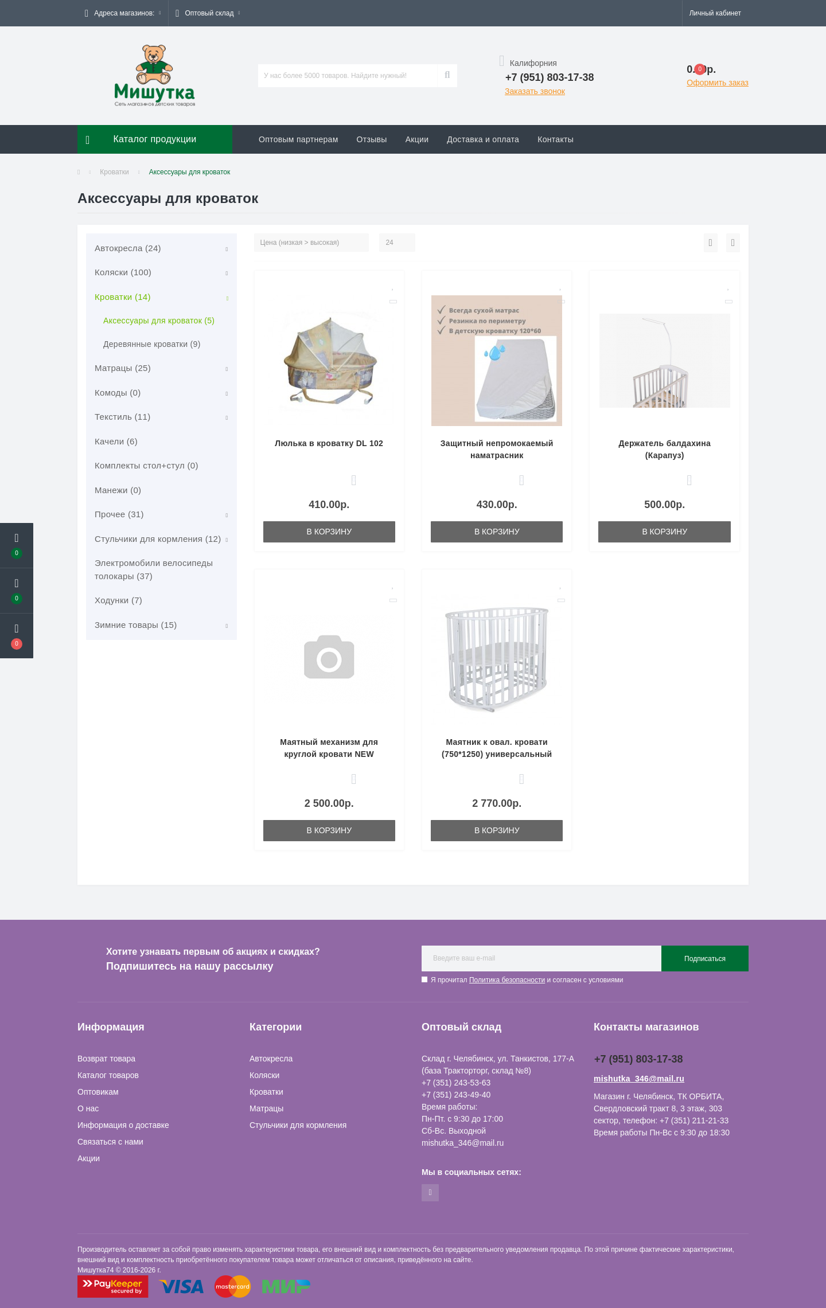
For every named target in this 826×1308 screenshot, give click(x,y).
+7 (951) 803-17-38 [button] (638, 1059)
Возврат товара (106, 1058)
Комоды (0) (118, 392)
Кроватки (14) (123, 297)
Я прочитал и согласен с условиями (527, 980)
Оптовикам (98, 1091)
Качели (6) (116, 441)
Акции (417, 139)
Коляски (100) (123, 272)
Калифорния (528, 63)
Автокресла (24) (128, 248)
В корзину (329, 531)
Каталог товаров (108, 1075)
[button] (122, 13)
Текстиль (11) (122, 416)
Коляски (264, 1075)
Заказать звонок (535, 91)
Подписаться (705, 959)
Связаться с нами (110, 1141)
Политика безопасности (507, 980)
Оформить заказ (718, 82)
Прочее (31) (119, 514)
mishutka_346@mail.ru (639, 1078)
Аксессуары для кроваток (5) (159, 320)
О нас (88, 1108)
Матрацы (266, 1108)
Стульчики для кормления (298, 1125)
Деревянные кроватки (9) (152, 344)
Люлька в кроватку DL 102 (329, 443)
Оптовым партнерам (298, 139)
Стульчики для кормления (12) (158, 539)
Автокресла (271, 1058)
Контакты (555, 139)
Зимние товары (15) (136, 625)
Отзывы (372, 139)
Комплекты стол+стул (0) (146, 465)
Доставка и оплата (483, 139)
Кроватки (114, 172)
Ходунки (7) (118, 600)
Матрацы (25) (123, 368)
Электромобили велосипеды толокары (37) (154, 569)
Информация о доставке (123, 1125)
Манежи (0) (118, 490)
